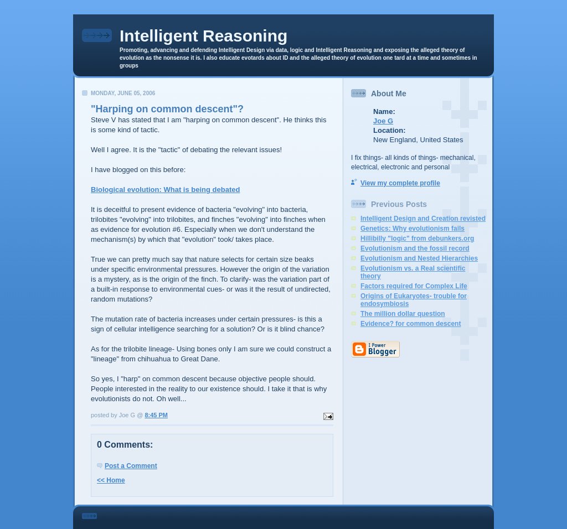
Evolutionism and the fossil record (415, 248)
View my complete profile (400, 183)
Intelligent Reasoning (203, 36)
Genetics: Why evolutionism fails (412, 228)
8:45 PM (156, 415)
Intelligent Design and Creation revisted (423, 218)
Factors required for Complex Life (413, 286)
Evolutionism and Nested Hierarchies (419, 258)
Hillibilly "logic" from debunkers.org (417, 238)
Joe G (383, 121)
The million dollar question (402, 314)
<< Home (111, 480)
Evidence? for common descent (410, 324)
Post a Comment (131, 466)
